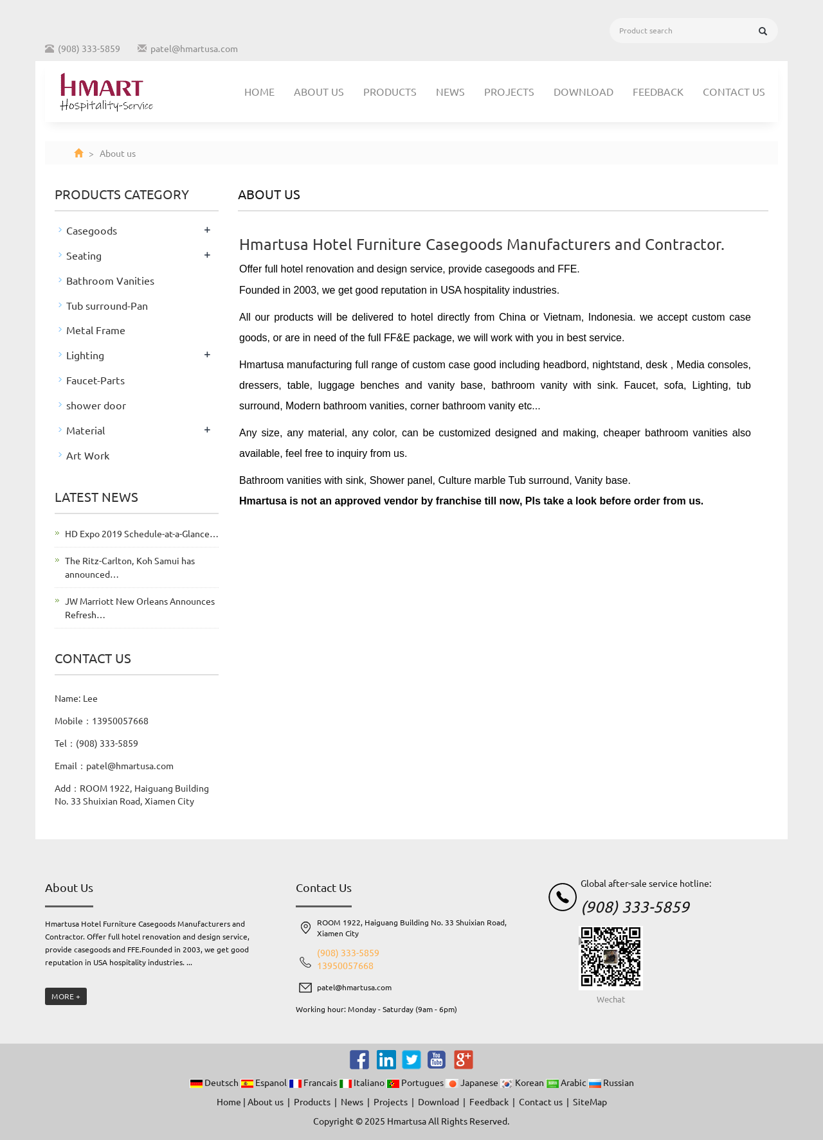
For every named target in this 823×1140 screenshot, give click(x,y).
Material (85, 429)
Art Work (87, 455)
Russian (611, 1082)
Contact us (734, 91)
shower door (96, 404)
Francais (314, 1082)
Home (259, 91)
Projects (509, 91)
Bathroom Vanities (110, 280)
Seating (84, 255)
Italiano (362, 1082)
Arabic (567, 1082)
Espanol (264, 1082)
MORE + (65, 996)
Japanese (473, 1082)
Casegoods (91, 230)
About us (319, 91)
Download (583, 91)
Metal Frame (95, 329)
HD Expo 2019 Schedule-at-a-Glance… (142, 533)
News (450, 91)
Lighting (85, 354)
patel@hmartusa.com (194, 48)
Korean (523, 1082)
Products (390, 91)
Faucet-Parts (95, 379)
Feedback (658, 91)
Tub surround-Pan (107, 305)
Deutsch (215, 1082)
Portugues (416, 1082)
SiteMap (590, 1101)
